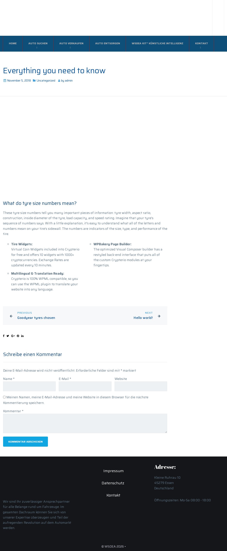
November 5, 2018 (19, 80)
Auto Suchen (38, 43)
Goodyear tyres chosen (36, 318)
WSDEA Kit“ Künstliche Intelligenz (157, 43)
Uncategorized (46, 80)
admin (69, 80)
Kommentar (13, 411)
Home (13, 43)
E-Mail (65, 378)
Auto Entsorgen (107, 43)
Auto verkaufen (71, 43)
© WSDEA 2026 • (113, 546)
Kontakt (201, 43)
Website (121, 378)
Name (8, 378)
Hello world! (143, 318)
